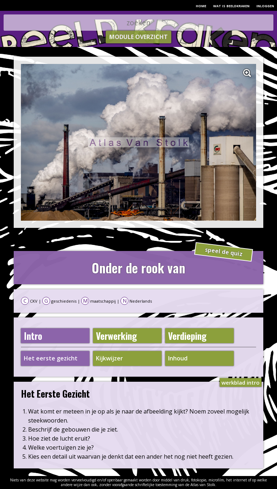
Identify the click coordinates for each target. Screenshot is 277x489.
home (201, 5)
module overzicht (138, 37)
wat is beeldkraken (231, 5)
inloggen (265, 5)
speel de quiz (223, 252)
